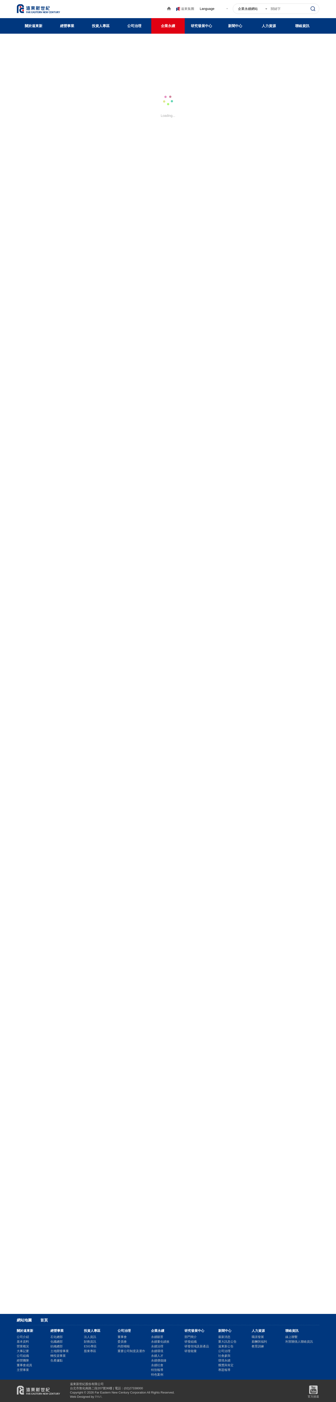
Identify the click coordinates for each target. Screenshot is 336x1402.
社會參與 (224, 1355)
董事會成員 (24, 1365)
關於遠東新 (33, 26)
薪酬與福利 (259, 1341)
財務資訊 (90, 1341)
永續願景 (157, 1337)
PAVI (98, 1396)
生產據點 (56, 1360)
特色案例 (157, 1374)
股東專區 (90, 1351)
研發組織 (190, 1341)
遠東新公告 (226, 1346)
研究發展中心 (201, 26)
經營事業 (67, 26)
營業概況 (23, 1346)
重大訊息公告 (227, 1341)
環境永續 (224, 1360)
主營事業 (23, 1370)
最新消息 (224, 1337)
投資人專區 (101, 26)
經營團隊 (23, 1360)
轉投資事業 (58, 1355)
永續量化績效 (160, 1341)
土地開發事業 (59, 1351)
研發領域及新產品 (196, 1346)
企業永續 (168, 26)
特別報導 (157, 1370)
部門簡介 (190, 1337)
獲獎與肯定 (226, 1365)
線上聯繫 (291, 1337)
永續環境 (157, 1351)
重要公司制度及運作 (131, 1351)
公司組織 (23, 1355)
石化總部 (56, 1337)
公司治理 (134, 26)
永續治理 (157, 1346)
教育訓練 (258, 1346)
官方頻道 (313, 1391)
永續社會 (157, 1365)
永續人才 (157, 1355)
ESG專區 (90, 1346)
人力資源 (269, 26)
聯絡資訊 (302, 26)
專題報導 (224, 1370)
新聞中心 (235, 26)
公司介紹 (23, 1337)
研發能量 (190, 1351)
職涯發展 (258, 1337)
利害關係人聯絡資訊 (299, 1341)
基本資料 (23, 1341)
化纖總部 (56, 1341)
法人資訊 (90, 1337)
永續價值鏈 (158, 1360)
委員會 (122, 1341)
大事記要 (23, 1351)
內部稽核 (124, 1346)
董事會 (122, 1337)
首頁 (44, 1320)
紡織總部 (56, 1346)
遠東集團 (187, 9)
